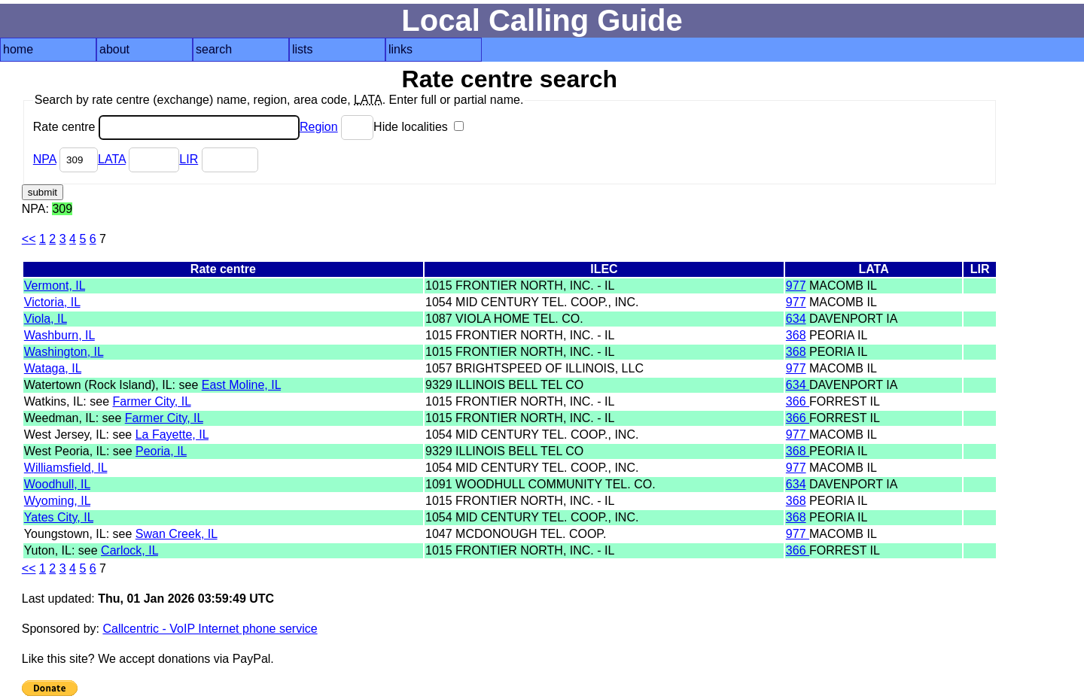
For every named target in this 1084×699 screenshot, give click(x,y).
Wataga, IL (52, 368)
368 (796, 335)
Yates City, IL (58, 517)
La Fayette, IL (172, 434)
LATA (112, 159)
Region (319, 126)
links (400, 49)
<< (29, 238)
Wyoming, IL (57, 500)
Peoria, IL (161, 451)
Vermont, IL (54, 285)
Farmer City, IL (151, 401)
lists (302, 49)
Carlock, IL (129, 550)
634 (796, 318)
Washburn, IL (59, 335)
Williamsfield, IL (66, 467)
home (18, 49)
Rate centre (166, 126)
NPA (44, 159)
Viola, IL (45, 318)
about (114, 49)
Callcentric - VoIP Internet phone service (209, 628)
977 (796, 285)
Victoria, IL (52, 302)
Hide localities (418, 126)
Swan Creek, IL (177, 533)
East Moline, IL (241, 384)
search (214, 49)
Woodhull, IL (57, 484)
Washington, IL (64, 351)
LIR (188, 159)
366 (797, 401)
